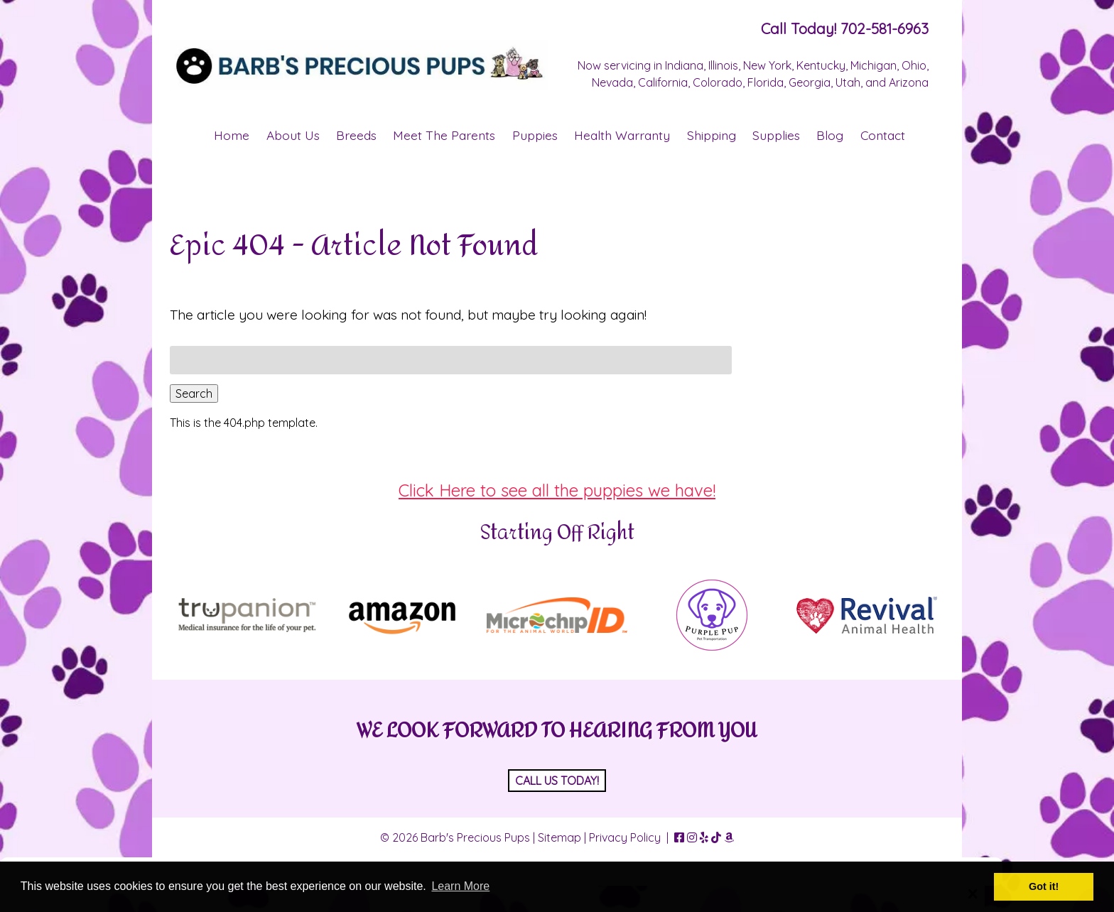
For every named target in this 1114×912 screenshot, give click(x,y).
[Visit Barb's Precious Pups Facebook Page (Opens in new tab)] (679, 837)
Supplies (776, 135)
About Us (293, 135)
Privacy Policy (625, 837)
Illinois (723, 65)
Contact (882, 135)
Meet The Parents (444, 135)
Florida (765, 82)
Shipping (711, 135)
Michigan (873, 65)
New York (767, 65)
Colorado (717, 82)
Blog (829, 135)
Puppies (535, 135)
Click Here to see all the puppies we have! (557, 490)
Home (231, 135)
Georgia (810, 82)
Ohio (914, 65)
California (663, 82)
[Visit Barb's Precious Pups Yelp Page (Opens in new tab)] (704, 837)
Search (193, 393)
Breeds (356, 135)
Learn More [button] (460, 886)
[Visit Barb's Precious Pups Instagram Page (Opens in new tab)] (692, 837)
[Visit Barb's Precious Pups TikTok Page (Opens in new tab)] (716, 837)
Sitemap (559, 837)
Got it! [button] (1044, 886)
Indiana (684, 65)
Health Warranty (622, 135)
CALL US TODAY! (557, 780)
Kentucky (820, 65)
